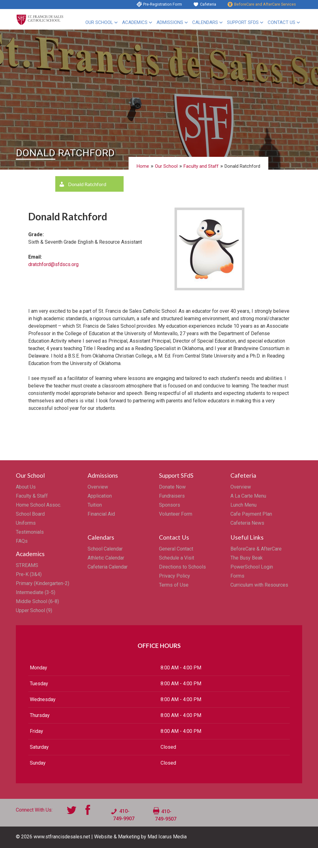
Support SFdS (243, 22)
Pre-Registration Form (162, 4)
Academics (135, 22)
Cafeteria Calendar (108, 567)
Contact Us (281, 22)
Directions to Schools (182, 567)
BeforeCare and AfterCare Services (265, 4)
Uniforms (26, 523)
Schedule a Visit (176, 558)
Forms (237, 576)
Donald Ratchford (87, 184)
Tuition (95, 505)
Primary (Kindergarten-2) (42, 583)
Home (143, 166)
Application (100, 496)
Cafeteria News (247, 523)
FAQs (22, 541)
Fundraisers (172, 496)
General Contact (176, 549)
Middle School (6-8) (37, 601)
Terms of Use (174, 585)
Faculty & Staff (32, 496)
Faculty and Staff (201, 166)
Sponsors (169, 505)
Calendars (205, 22)
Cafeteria (208, 4)
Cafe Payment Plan (251, 514)
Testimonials (30, 532)
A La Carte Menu (248, 496)
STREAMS (27, 565)
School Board (30, 514)
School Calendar (105, 549)
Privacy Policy (174, 576)
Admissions (170, 22)
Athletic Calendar (106, 558)
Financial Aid (101, 514)
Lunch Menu (243, 505)
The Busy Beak (246, 558)
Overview (98, 487)
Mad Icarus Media (167, 837)
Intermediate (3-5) (35, 592)
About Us (26, 487)
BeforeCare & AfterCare (256, 549)
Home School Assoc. (38, 505)
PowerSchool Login (251, 567)
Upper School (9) (34, 610)
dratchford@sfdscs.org (53, 264)
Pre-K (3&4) (29, 574)
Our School (99, 22)
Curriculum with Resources (259, 585)
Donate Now (172, 487)
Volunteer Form (175, 514)
